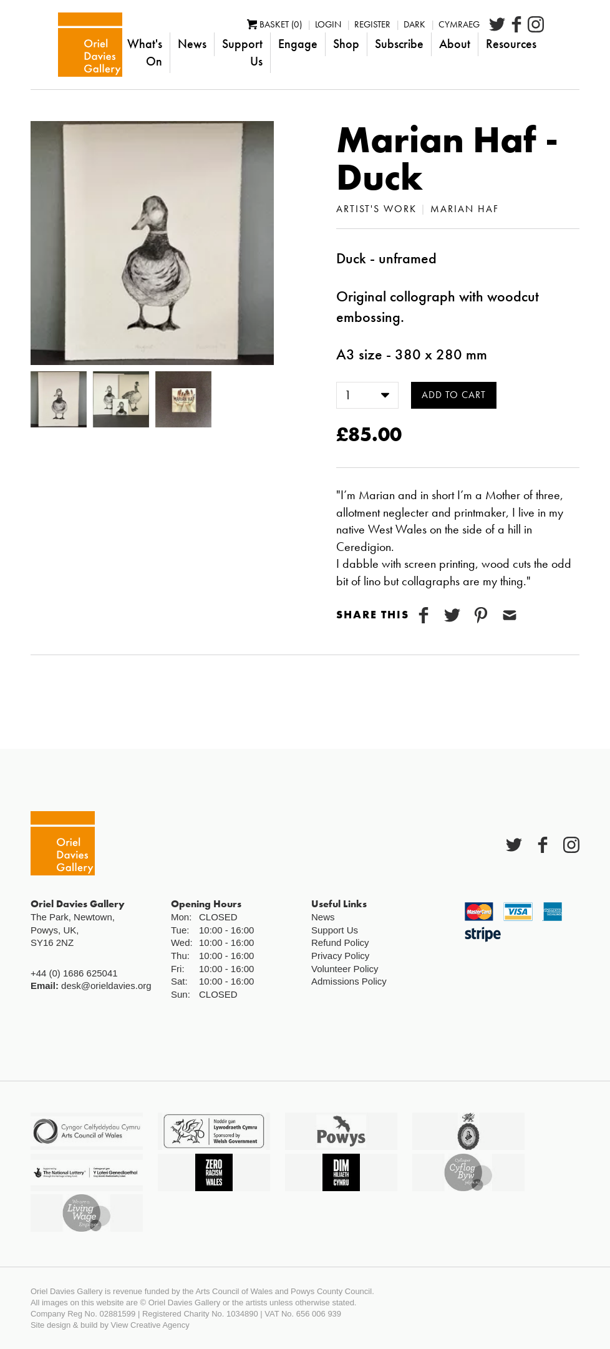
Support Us (270, 52)
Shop (382, 52)
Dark (450, 32)
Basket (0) (310, 32)
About (490, 52)
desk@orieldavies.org (106, 985)
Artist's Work (376, 208)
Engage (333, 52)
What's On (155, 52)
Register (408, 32)
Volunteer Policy (345, 968)
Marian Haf (464, 208)
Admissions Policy (349, 981)
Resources (546, 52)
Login (364, 32)
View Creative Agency (150, 1325)
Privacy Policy (340, 955)
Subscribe (434, 52)
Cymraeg (494, 32)
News (212, 52)
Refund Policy (340, 942)
